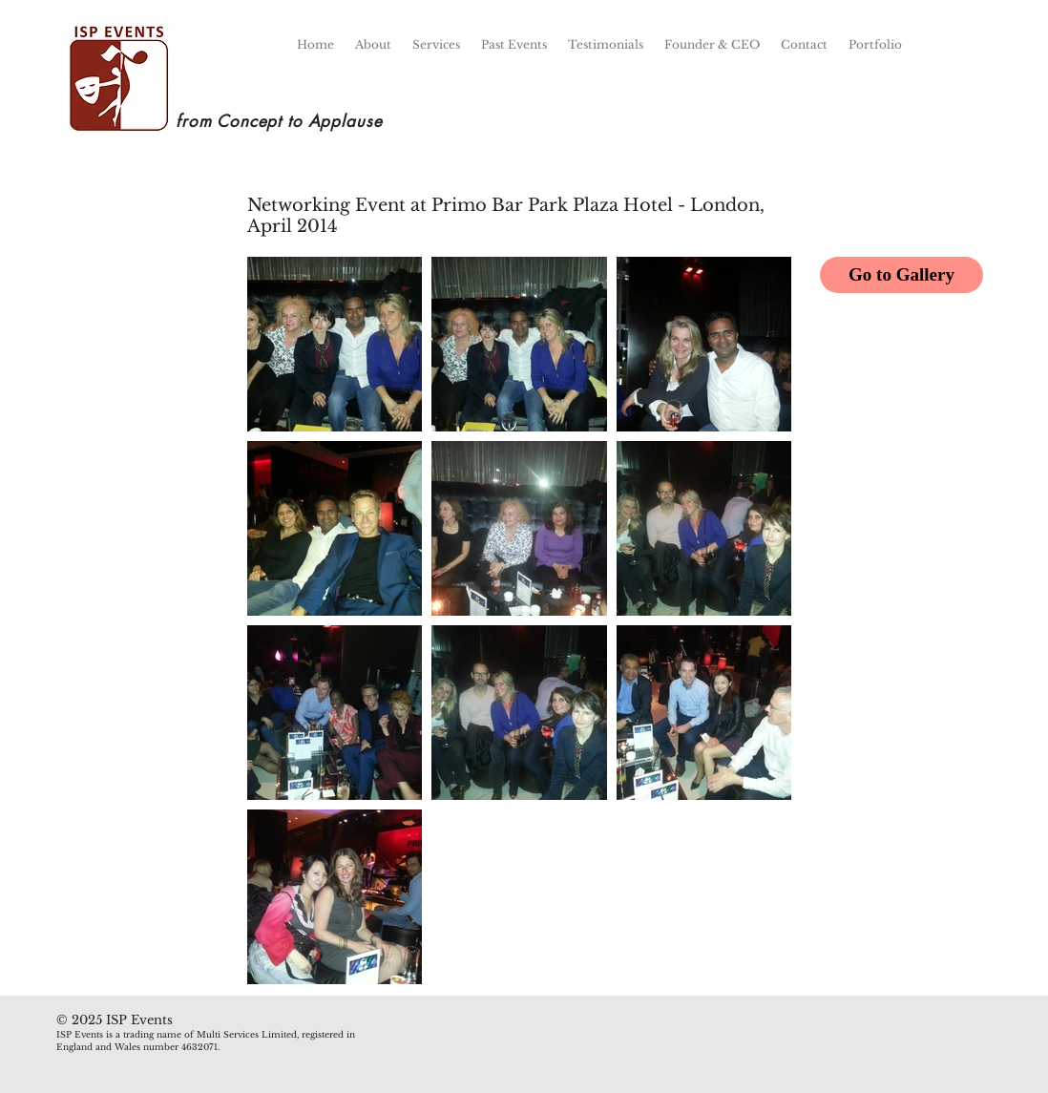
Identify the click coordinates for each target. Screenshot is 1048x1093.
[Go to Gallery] (901, 275)
